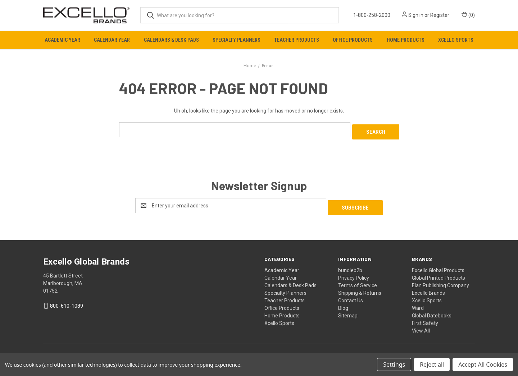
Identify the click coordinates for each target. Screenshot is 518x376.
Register (439, 15)
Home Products (405, 40)
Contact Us (350, 296)
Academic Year (62, 40)
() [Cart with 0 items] (468, 15)
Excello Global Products (438, 266)
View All (421, 326)
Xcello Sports (455, 40)
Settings (394, 364)
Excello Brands (428, 288)
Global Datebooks (431, 311)
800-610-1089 (66, 301)
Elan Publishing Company (440, 281)
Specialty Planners (236, 40)
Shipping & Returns (359, 288)
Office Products (353, 40)
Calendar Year (112, 40)
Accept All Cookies (482, 364)
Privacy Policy (353, 273)
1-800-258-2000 (371, 15)
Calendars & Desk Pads (171, 40)
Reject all (432, 364)
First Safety (425, 318)
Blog (343, 303)
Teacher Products (296, 40)
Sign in (415, 15)
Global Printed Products (438, 273)
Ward (418, 303)
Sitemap (348, 311)
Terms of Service (357, 281)
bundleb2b (350, 266)
